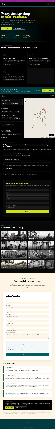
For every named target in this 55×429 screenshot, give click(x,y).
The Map (13, 425)
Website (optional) (10, 328)
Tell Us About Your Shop (11, 332)
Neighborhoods (22, 425)
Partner (35, 425)
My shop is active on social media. (14, 347)
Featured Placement (19, 28)
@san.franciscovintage (25, 349)
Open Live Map (50, 4)
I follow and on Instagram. (21, 349)
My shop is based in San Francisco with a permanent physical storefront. (21, 344)
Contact (42, 425)
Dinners (27, 425)
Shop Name (8, 187)
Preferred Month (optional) (11, 205)
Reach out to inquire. (36, 64)
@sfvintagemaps (15, 349)
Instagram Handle (10, 323)
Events (17, 425)
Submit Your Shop (7, 28)
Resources (31, 425)
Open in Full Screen (47, 90)
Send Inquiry (27, 211)
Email (7, 196)
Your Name (8, 192)
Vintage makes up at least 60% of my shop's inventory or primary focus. (21, 345)
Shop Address (9, 314)
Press (38, 425)
